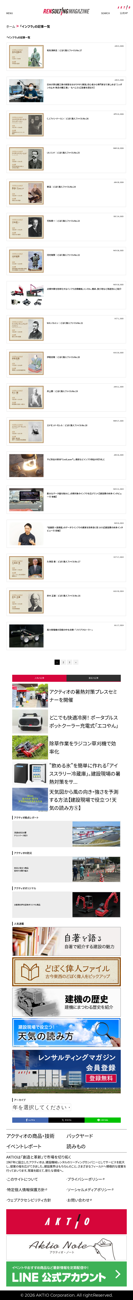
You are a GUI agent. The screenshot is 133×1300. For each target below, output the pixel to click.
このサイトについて (22, 1179)
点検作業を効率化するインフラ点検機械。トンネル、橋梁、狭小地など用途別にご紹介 (84, 288)
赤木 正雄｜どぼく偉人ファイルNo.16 (63, 595)
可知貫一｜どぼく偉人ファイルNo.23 (63, 220)
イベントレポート (23, 1146)
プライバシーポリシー (84, 1179)
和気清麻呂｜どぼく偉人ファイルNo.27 (64, 50)
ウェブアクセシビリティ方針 (29, 1200)
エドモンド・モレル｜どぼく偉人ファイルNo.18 (67, 425)
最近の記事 (93, 678)
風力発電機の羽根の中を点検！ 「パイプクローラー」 (70, 629)
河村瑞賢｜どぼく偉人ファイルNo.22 (63, 254)
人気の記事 (39, 678)
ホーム (10, 26)
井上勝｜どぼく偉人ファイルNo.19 (62, 391)
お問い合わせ (78, 1200)
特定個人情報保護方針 (26, 1189)
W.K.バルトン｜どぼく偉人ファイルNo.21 (65, 323)
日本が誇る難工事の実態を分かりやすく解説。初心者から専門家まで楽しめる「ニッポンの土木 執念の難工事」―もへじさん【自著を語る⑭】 (84, 86)
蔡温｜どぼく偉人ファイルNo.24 (61, 186)
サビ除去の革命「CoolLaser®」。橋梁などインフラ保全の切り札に (76, 459)
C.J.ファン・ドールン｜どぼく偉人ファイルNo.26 (67, 118)
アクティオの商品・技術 (30, 1135)
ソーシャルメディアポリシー (89, 1189)
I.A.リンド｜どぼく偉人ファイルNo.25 (63, 152)
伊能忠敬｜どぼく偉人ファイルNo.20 (63, 357)
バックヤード (79, 1135)
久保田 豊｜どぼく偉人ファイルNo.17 (63, 561)
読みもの (76, 1146)
